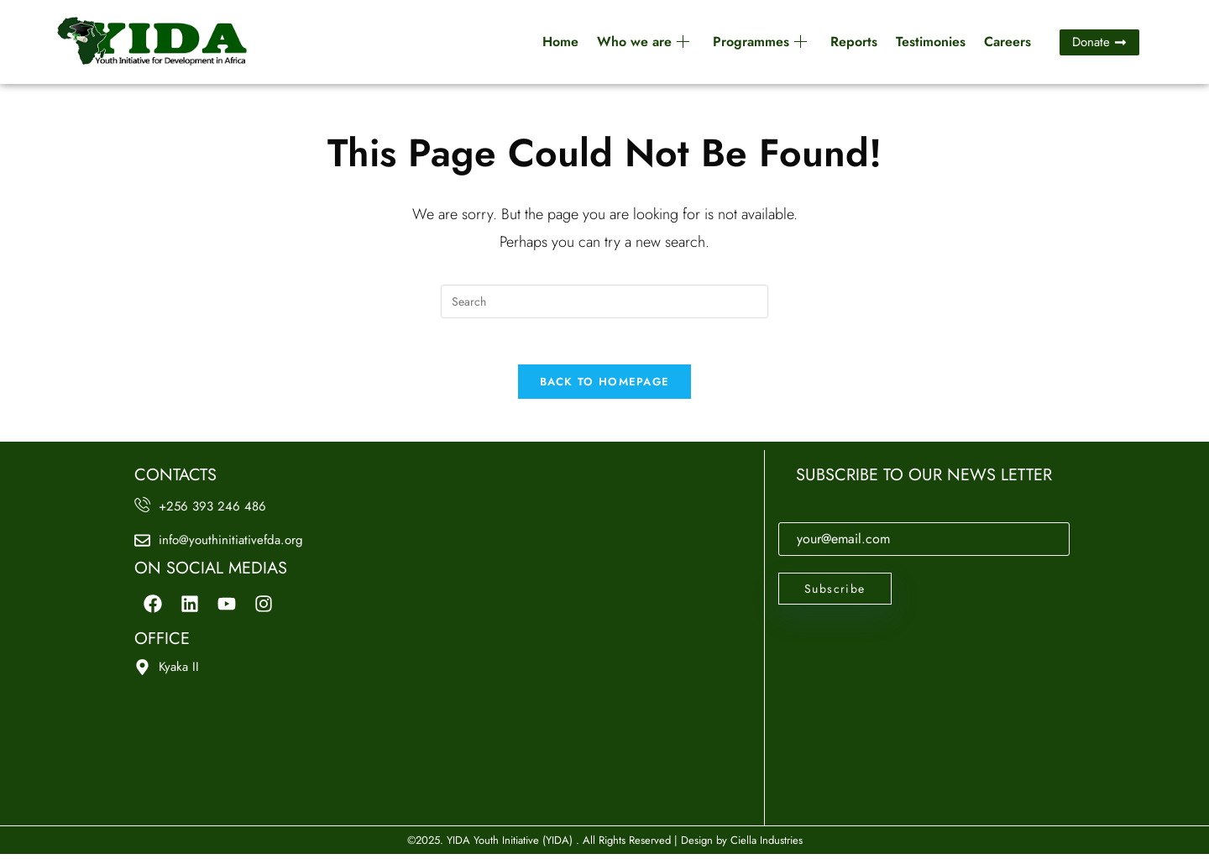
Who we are (643, 41)
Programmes (760, 41)
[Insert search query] (604, 301)
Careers (1007, 41)
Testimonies (931, 41)
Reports (853, 41)
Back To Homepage (605, 387)
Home (560, 41)
